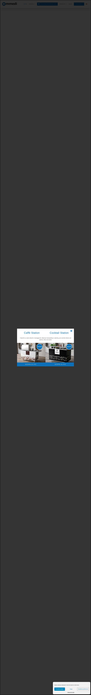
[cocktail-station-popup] (60, 343)
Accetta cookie (59, 689)
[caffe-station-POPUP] (31, 343)
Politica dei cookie (70, 692)
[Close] (71, 331)
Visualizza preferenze (83, 689)
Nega (71, 689)
